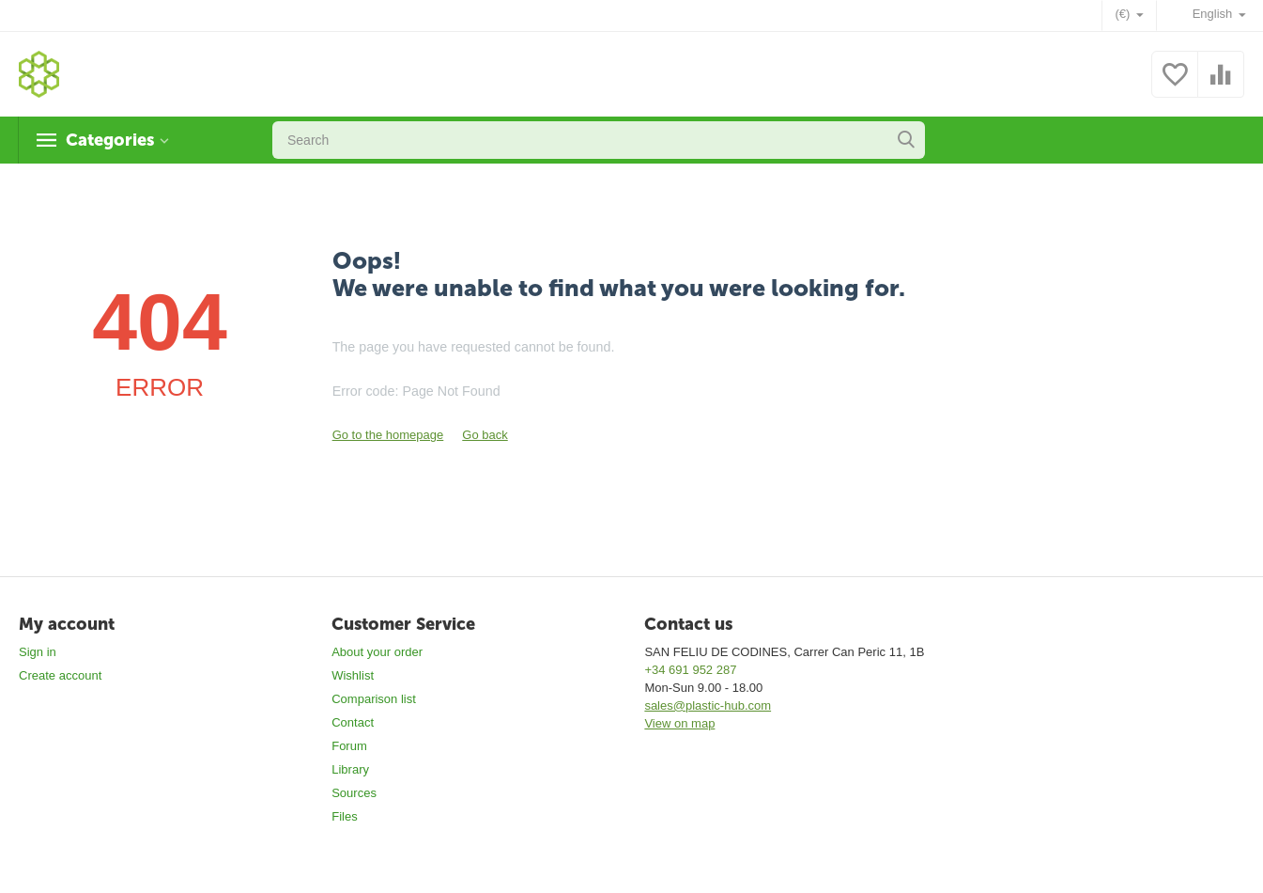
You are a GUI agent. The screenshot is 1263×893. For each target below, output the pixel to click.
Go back (484, 435)
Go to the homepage (388, 435)
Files (344, 816)
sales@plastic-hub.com (707, 705)
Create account (60, 675)
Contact (352, 722)
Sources (354, 793)
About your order (377, 652)
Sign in (37, 652)
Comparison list (373, 699)
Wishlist (352, 675)
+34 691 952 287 (690, 670)
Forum (349, 746)
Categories (110, 140)
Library (350, 769)
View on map (679, 723)
